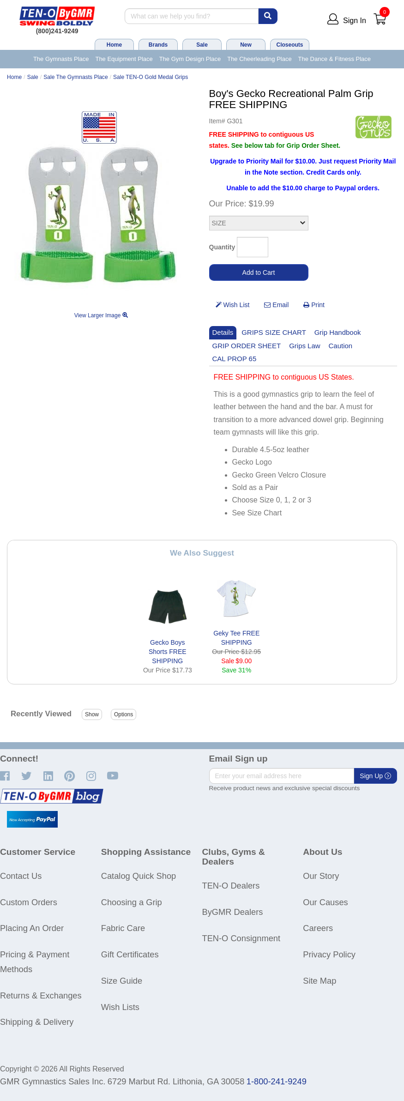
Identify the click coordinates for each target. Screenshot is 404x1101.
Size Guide (121, 981)
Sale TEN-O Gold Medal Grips (150, 77)
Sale (202, 45)
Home (114, 45)
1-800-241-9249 (277, 1081)
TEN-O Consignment (241, 938)
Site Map (319, 981)
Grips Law (304, 346)
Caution (341, 346)
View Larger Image (101, 315)
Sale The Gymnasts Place (75, 77)
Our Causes (325, 902)
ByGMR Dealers (232, 912)
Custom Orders (28, 902)
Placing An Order (32, 928)
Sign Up (375, 776)
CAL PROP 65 (234, 359)
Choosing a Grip (131, 902)
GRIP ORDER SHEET (246, 346)
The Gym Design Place (190, 58)
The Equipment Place (123, 58)
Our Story (321, 876)
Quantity (222, 247)
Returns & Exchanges (41, 995)
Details (223, 332)
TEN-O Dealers (231, 885)
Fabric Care (123, 928)
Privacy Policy (329, 954)
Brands (158, 45)
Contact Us (21, 876)
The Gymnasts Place (61, 58)
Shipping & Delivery (36, 1022)
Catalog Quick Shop (138, 876)
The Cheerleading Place (259, 58)
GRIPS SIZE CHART (273, 332)
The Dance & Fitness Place (334, 58)
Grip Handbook (337, 332)
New (246, 45)
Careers (318, 928)
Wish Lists (120, 1007)
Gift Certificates (130, 954)
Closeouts (289, 45)
